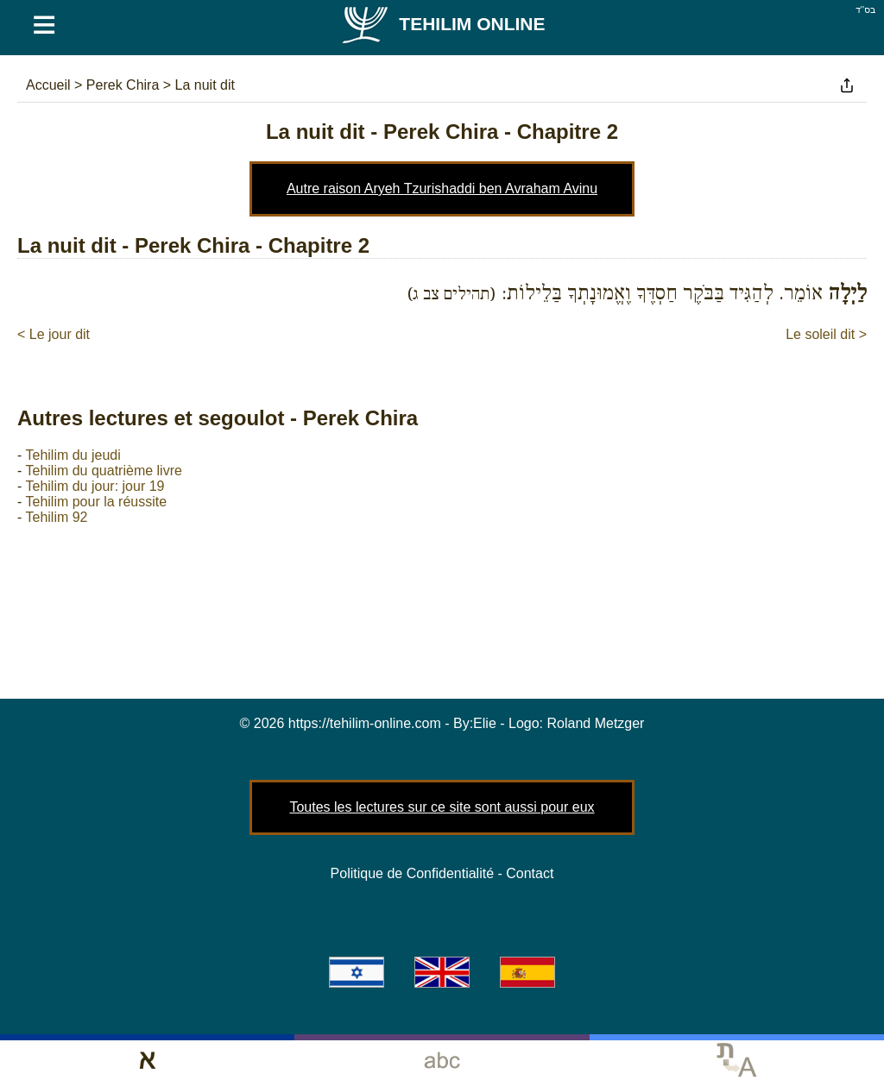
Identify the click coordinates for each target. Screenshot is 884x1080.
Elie (484, 723)
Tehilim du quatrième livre (103, 470)
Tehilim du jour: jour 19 (94, 486)
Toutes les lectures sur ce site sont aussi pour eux (441, 807)
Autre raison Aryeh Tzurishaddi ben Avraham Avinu (442, 188)
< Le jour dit (53, 334)
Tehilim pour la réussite (96, 501)
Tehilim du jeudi (72, 455)
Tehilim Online (442, 24)
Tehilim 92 (56, 517)
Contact (529, 873)
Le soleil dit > (826, 334)
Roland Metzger (596, 723)
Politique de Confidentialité (412, 873)
